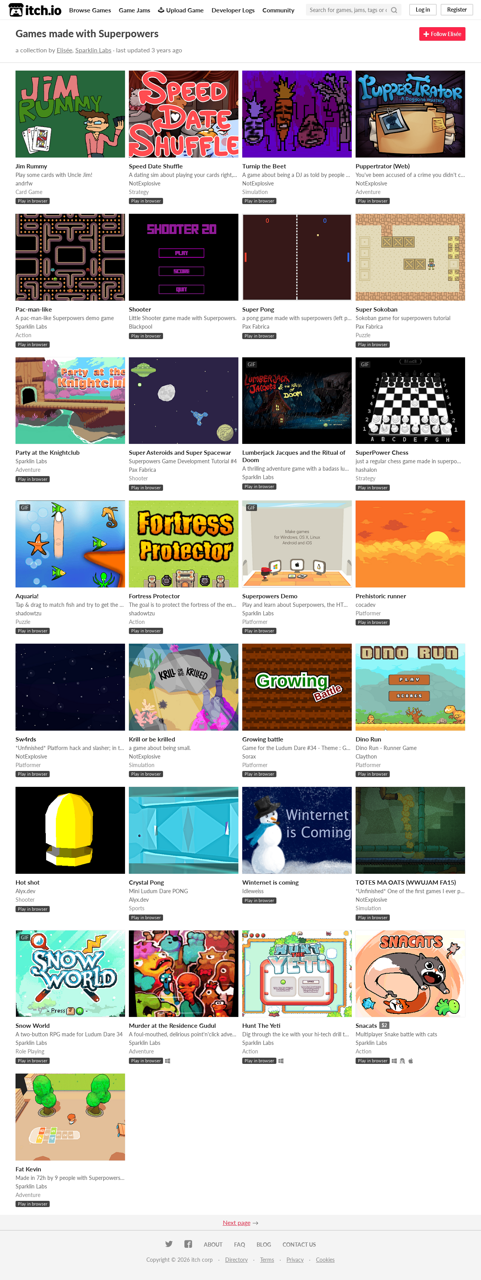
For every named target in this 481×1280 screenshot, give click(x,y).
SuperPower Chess (382, 452)
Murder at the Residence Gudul (172, 1025)
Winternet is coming (270, 882)
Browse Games (90, 10)
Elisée (64, 50)
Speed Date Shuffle (156, 166)
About (213, 1244)
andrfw (24, 183)
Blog (264, 1244)
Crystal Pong (146, 882)
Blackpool (140, 326)
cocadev (365, 604)
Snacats (366, 1025)
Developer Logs (233, 10)
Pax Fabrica (255, 326)
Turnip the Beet (264, 166)
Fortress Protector (154, 595)
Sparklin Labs (93, 50)
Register (457, 9)
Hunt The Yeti (261, 1025)
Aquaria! (27, 595)
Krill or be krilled (152, 739)
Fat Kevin (28, 1169)
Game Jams (134, 10)
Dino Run (368, 739)
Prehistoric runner (381, 595)
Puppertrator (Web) (383, 166)
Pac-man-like (34, 309)
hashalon (366, 469)
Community (278, 10)
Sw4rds (26, 739)
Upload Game (181, 10)
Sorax (249, 756)
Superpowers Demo (269, 595)
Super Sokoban (377, 309)
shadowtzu (29, 613)
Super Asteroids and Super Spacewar (180, 452)
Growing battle (262, 739)
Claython (366, 756)
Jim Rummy (31, 166)
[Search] (394, 10)
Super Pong (258, 309)
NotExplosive (144, 183)
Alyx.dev (25, 891)
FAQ (239, 1244)
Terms (267, 1259)
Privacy (295, 1259)
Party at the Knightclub (48, 452)
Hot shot (28, 882)
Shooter (140, 309)
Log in (423, 9)
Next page (236, 1222)
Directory (236, 1259)
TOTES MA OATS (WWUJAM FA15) (406, 882)
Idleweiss (253, 891)
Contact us (299, 1244)
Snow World (33, 1025)
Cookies (325, 1259)
